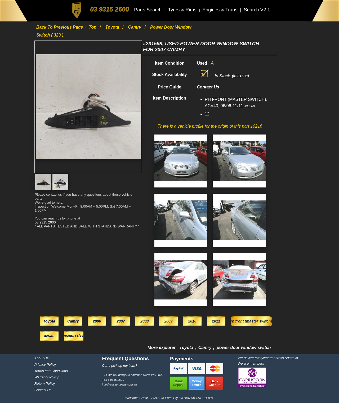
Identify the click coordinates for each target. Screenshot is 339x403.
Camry (135, 27)
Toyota (112, 27)
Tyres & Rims (183, 9)
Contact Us (42, 390)
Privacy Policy (45, 364)
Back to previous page (60, 27)
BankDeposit (179, 383)
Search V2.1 (257, 9)
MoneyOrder (196, 383)
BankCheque (214, 383)
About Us (41, 358)
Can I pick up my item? (119, 366)
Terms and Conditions (51, 371)
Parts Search (148, 9)
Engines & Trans (220, 9)
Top (93, 27)
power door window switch (244, 347)
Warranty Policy (46, 377)
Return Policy (44, 384)
